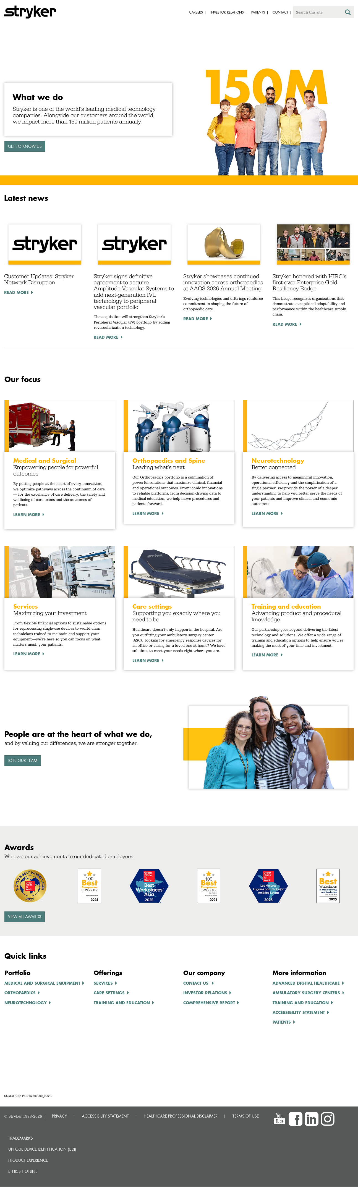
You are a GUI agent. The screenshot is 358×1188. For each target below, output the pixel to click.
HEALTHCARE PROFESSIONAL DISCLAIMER (181, 1116)
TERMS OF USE (245, 1116)
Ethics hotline (22, 1171)
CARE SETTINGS (109, 992)
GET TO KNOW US (25, 146)
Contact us (196, 983)
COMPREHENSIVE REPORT (209, 1002)
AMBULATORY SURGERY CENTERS (306, 992)
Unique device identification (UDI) (42, 1149)
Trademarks (20, 1138)
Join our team (22, 760)
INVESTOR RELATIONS (205, 992)
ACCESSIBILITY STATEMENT (105, 1116)
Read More (16, 292)
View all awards (24, 916)
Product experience (28, 1160)
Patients (282, 1022)
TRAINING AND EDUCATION (122, 1002)
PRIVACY (59, 1116)
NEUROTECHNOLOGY (25, 1002)
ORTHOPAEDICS (20, 992)
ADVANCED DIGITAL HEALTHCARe (306, 983)
